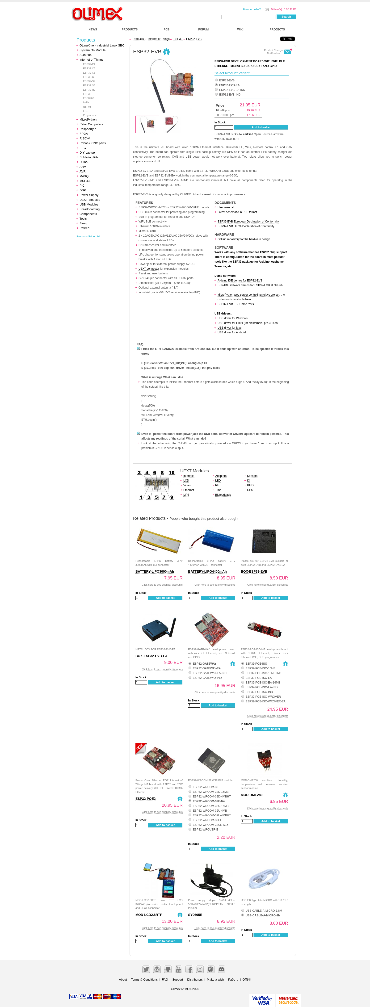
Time (218, 490)
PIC (82, 185)
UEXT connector (149, 268)
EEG (83, 148)
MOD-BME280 (252, 795)
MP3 (186, 494)
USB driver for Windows (233, 318)
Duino (84, 162)
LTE (85, 110)
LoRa (86, 102)
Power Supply (89, 195)
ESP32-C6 (89, 72)
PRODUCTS (130, 29)
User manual (226, 207)
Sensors (252, 476)
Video (186, 485)
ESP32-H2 (89, 89)
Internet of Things (91, 59)
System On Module (93, 50)
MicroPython (88, 119)
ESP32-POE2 (145, 799)
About (123, 979)
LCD (186, 480)
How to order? (252, 9)
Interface (188, 476)
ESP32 (87, 93)
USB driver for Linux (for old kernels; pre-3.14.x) (248, 323)
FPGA (84, 133)
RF (217, 485)
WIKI (240, 29)
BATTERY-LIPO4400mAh (207, 571)
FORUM (203, 29)
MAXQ (84, 176)
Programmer (90, 115)
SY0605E (195, 915)
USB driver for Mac (229, 327)
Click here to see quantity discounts (162, 584)
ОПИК (247, 979)
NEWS (92, 29)
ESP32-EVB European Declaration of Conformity (248, 221)
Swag (83, 223)
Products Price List (88, 236)
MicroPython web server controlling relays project (248, 294)
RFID (250, 485)
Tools (83, 218)
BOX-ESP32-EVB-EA (151, 656)
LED (218, 480)
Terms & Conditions (144, 979)
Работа (233, 979)
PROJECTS (277, 29)
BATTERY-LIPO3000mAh (154, 571)
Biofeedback (223, 494)
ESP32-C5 (89, 68)
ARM (83, 166)
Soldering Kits (89, 157)
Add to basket (261, 127)
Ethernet (188, 490)
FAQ (165, 979)
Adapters (221, 476)
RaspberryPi (88, 129)
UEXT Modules (90, 199)
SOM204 (86, 55)
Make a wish (215, 979)
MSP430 (85, 181)
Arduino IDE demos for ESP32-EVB (240, 280)
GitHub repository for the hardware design (244, 239)
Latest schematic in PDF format (237, 212)
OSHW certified (243, 134)
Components (88, 214)
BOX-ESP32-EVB (254, 571)
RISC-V (85, 138)
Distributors (195, 979)
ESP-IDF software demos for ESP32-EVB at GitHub (250, 285)
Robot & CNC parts (93, 143)
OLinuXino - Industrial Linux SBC (102, 45)
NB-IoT (87, 106)
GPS (250, 490)
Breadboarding (90, 209)
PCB (166, 29)
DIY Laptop (87, 152)
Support (177, 979)
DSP (83, 190)
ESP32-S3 (89, 85)
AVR (83, 171)
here (248, 299)
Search (286, 16)
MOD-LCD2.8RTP (148, 915)
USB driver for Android (232, 332)
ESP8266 (88, 98)
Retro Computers (91, 124)
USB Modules (89, 204)
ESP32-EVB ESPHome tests (236, 304)
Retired (84, 228)
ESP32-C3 (89, 77)
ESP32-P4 (89, 64)
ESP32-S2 (89, 81)
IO (248, 480)
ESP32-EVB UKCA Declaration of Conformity (246, 226)
